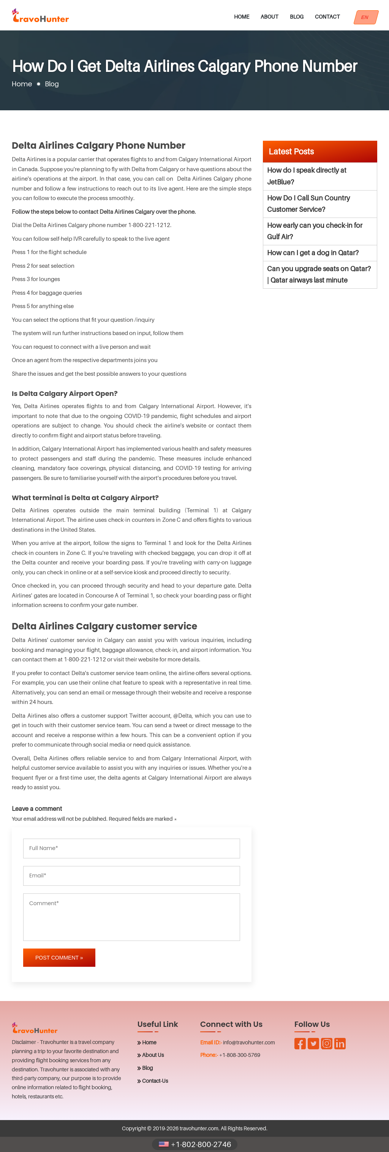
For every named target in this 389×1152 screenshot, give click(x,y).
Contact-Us (155, 1080)
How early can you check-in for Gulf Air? (314, 231)
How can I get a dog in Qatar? (313, 253)
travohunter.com (199, 1128)
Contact (327, 16)
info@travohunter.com (249, 1042)
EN (366, 17)
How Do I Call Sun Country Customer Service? (308, 204)
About (269, 16)
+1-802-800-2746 (194, 1144)
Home (241, 16)
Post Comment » (59, 958)
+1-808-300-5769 (239, 1055)
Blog (297, 16)
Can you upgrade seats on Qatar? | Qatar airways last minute (319, 274)
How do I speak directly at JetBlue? (306, 176)
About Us (153, 1055)
